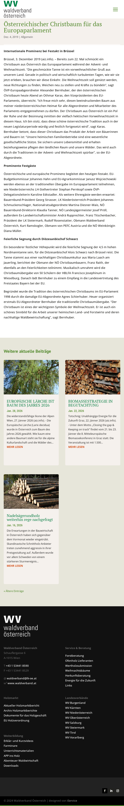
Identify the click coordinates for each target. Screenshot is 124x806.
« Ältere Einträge (14, 592)
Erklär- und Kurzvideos (18, 741)
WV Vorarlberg (74, 738)
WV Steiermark (74, 728)
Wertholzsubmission (78, 666)
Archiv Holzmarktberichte (20, 711)
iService (72, 801)
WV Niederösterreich (78, 713)
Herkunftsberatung (77, 676)
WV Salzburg (73, 723)
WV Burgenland (75, 703)
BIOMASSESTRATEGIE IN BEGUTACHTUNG (90, 404)
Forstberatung (74, 656)
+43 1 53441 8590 (17, 666)
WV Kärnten (73, 708)
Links (68, 686)
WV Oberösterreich (77, 718)
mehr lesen (15, 447)
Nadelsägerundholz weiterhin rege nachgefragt (30, 518)
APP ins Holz (12, 756)
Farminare (10, 746)
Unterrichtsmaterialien (19, 751)
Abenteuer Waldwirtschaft (21, 761)
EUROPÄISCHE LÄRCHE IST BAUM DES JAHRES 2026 (30, 404)
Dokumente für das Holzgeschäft (25, 716)
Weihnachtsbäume (77, 671)
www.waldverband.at (22, 684)
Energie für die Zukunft (80, 681)
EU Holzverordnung (16, 721)
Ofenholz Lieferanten (79, 661)
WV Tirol (70, 733)
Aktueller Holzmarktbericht (21, 706)
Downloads (11, 766)
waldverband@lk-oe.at (21, 679)
